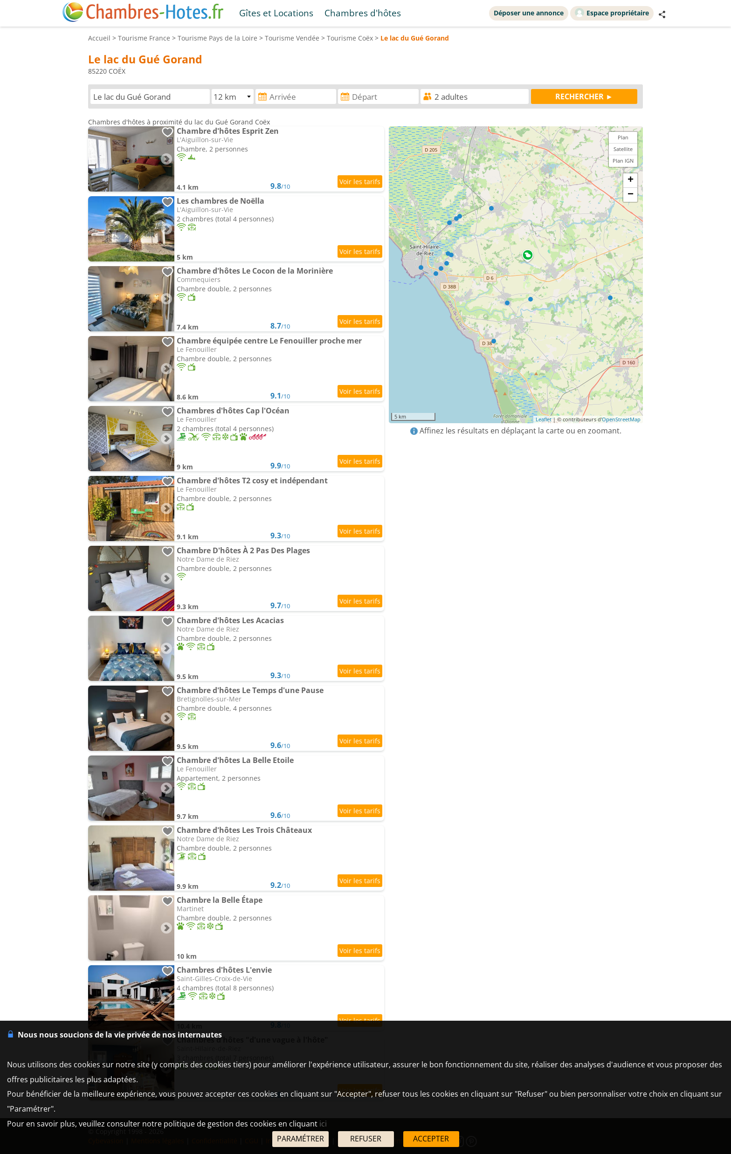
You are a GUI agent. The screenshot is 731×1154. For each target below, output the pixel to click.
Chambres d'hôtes (362, 13)
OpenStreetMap (621, 419)
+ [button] (631, 180)
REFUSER (365, 1138)
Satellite (623, 148)
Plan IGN (623, 160)
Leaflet (544, 419)
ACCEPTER (431, 1138)
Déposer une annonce (529, 12)
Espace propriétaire (612, 12)
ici (323, 1124)
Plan (623, 137)
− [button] (631, 195)
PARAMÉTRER (300, 1138)
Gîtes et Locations (276, 13)
